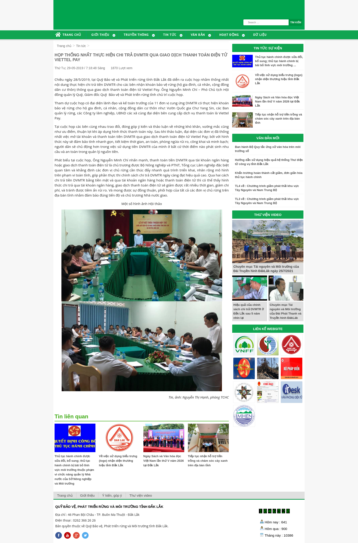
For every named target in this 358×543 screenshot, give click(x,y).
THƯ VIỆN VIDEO (268, 215)
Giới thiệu (87, 495)
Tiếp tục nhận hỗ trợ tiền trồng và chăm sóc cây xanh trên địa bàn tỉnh (208, 460)
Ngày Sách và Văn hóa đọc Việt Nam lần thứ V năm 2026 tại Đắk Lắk (163, 460)
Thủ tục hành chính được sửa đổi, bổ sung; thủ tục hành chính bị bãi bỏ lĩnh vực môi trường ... (279, 61)
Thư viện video (140, 495)
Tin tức (81, 46)
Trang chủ (64, 46)
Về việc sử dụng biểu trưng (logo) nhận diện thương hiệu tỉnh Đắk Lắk (118, 460)
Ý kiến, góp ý (112, 495)
